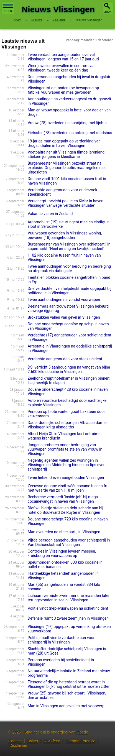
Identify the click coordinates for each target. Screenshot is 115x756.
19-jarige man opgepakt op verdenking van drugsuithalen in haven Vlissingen (64, 143)
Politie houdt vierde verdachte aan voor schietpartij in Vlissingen (61, 639)
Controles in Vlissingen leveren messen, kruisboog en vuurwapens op (62, 553)
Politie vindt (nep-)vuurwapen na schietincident (68, 608)
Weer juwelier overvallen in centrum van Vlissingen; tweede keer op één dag (62, 67)
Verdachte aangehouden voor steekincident (65, 359)
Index (17, 20)
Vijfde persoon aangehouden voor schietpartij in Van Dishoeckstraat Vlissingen (69, 542)
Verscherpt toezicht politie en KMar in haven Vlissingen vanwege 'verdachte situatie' (65, 203)
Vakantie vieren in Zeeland (50, 213)
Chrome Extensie (80, 741)
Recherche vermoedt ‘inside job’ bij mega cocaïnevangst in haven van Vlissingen (63, 499)
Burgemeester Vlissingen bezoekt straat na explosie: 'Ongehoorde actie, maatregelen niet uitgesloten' (67, 167)
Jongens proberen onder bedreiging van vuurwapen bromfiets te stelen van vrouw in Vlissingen (65, 449)
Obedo (82, 732)
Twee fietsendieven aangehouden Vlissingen (66, 477)
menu (8, 8)
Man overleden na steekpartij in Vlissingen (64, 532)
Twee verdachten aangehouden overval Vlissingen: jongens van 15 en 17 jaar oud (63, 56)
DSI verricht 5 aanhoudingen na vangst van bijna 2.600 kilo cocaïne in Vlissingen (69, 369)
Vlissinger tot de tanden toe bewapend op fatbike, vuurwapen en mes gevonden (63, 90)
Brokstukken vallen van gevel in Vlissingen (64, 317)
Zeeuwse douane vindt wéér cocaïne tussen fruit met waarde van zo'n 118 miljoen (69, 488)
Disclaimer (18, 745)
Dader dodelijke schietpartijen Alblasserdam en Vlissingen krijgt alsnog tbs (68, 424)
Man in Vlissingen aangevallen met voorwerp (66, 706)
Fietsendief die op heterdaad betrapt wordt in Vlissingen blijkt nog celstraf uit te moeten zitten (69, 684)
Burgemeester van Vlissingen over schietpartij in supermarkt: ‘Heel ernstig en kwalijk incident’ (69, 246)
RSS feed (52, 741)
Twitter (32, 741)
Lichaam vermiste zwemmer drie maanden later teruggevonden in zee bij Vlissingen (69, 597)
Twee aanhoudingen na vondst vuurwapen (64, 299)
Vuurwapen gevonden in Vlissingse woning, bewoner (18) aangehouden (65, 235)
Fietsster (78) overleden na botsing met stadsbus (70, 133)
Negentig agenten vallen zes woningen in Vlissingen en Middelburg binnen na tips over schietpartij (66, 464)
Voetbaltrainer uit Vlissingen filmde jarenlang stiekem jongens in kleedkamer (66, 154)
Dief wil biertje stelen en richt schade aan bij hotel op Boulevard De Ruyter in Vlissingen (65, 510)
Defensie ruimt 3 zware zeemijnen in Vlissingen (68, 618)
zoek (107, 12)
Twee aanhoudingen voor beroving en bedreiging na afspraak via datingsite (69, 268)
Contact (15, 741)
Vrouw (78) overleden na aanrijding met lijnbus (68, 123)
